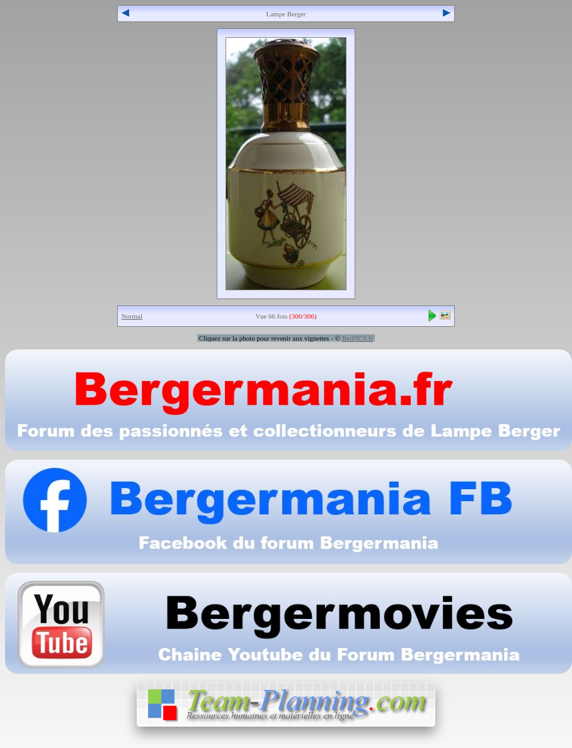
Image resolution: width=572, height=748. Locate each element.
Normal (131, 316)
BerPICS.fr (357, 338)
